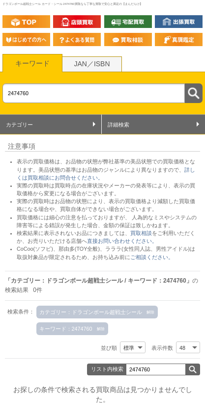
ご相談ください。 (152, 257)
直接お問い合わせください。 (122, 241)
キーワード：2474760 (65, 329)
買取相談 (141, 233)
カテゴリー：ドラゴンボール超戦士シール (90, 312)
